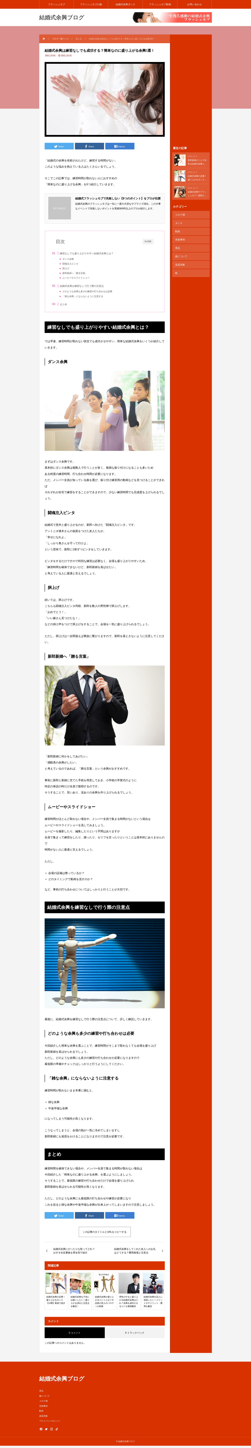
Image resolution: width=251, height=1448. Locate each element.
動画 (177, 229)
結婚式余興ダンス (125, 4)
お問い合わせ (194, 4)
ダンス (178, 221)
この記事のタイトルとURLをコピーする (105, 1234)
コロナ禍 (180, 214)
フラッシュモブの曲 (91, 4)
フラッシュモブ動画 (160, 4)
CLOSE (148, 241)
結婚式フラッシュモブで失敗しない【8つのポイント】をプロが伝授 (118, 198)
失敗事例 (180, 236)
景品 (177, 244)
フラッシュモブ (56, 4)
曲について (181, 251)
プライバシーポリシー (49, 1423)
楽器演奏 (180, 259)
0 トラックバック (134, 1335)
